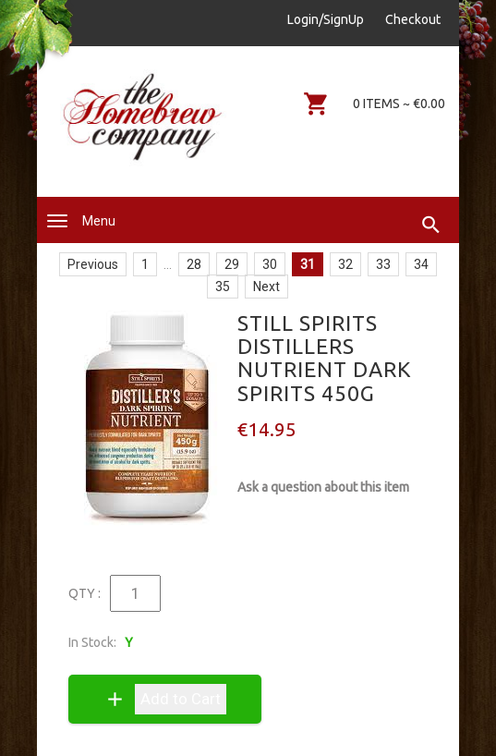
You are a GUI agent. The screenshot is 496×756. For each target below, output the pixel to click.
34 (421, 264)
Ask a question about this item (323, 487)
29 (231, 264)
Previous (92, 264)
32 (345, 264)
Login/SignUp (325, 19)
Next (266, 286)
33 (383, 264)
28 (194, 264)
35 (222, 286)
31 (307, 264)
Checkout (413, 19)
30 (269, 264)
